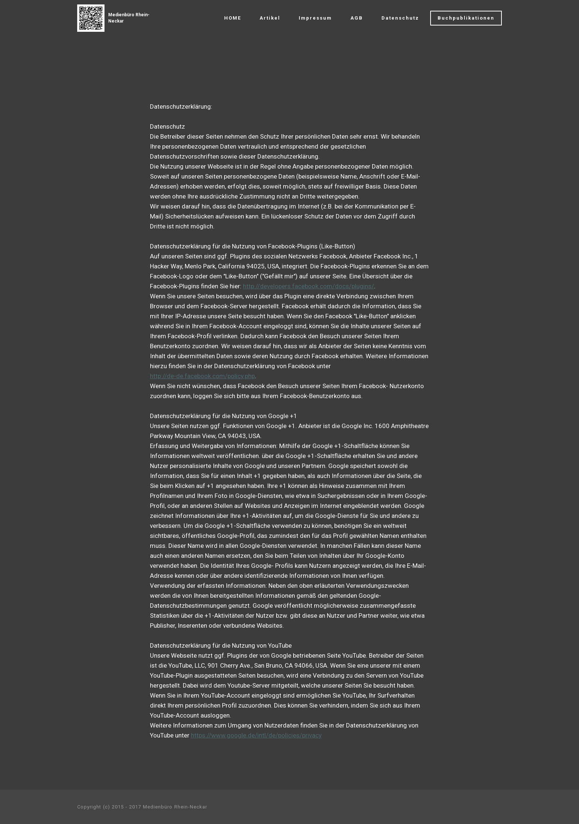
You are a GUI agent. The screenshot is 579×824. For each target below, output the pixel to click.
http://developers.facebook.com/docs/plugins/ (308, 286)
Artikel (270, 18)
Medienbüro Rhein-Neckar (129, 18)
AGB (356, 18)
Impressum (315, 18)
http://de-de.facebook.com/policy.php (202, 376)
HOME (232, 18)
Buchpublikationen (466, 18)
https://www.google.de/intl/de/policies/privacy (256, 735)
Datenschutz (400, 18)
